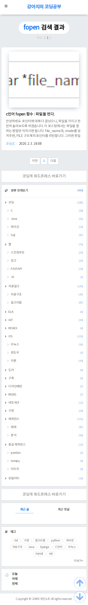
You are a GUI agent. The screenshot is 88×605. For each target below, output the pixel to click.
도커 (45, 370)
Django (44, 547)
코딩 (45, 203)
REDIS (45, 395)
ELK (45, 312)
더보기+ (78, 560)
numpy (47, 461)
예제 (47, 427)
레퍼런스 (45, 419)
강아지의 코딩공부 (44, 7)
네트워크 (45, 403)
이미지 (47, 469)
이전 (35, 161)
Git (16, 540)
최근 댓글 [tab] (64, 509)
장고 (47, 261)
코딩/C (11, 144)
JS (47, 277)
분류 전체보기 (46, 191)
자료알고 (45, 286)
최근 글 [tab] (24, 509)
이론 (47, 361)
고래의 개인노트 (41, 599)
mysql (39, 553)
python (55, 540)
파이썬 (70, 540)
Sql (47, 235)
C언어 (58, 547)
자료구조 (47, 294)
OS (45, 336)
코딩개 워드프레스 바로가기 (44, 176)
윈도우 (47, 353)
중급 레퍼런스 (45, 445)
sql (50, 553)
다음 (53, 161)
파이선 (47, 227)
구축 (45, 378)
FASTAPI (47, 269)
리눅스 (47, 345)
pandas (47, 453)
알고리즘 (47, 303)
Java (47, 219)
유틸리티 (45, 478)
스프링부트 (47, 253)
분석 (47, 435)
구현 (45, 411)
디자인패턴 (45, 386)
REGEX (45, 328)
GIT (45, 320)
